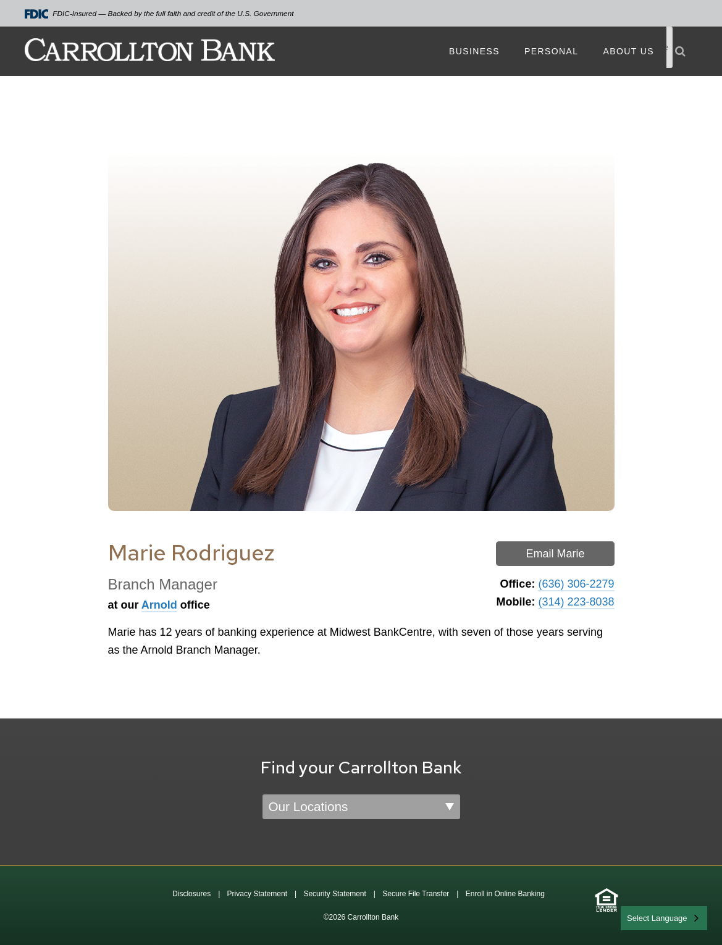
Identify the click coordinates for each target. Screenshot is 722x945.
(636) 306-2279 (576, 584)
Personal (551, 51)
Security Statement (334, 893)
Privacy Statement (257, 893)
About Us (628, 51)
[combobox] (664, 918)
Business (474, 51)
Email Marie (555, 553)
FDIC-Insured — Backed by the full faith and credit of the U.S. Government (159, 14)
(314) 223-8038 (576, 602)
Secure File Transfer (415, 893)
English (641, 917)
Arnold (159, 605)
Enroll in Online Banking (505, 893)
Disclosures (191, 893)
